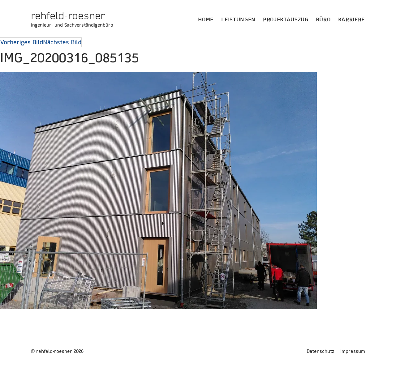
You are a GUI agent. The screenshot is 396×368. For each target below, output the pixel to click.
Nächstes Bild (62, 42)
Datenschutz (320, 351)
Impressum (352, 351)
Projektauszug (285, 19)
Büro (323, 19)
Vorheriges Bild (21, 42)
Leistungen (238, 19)
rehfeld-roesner (68, 15)
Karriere (351, 19)
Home (206, 19)
